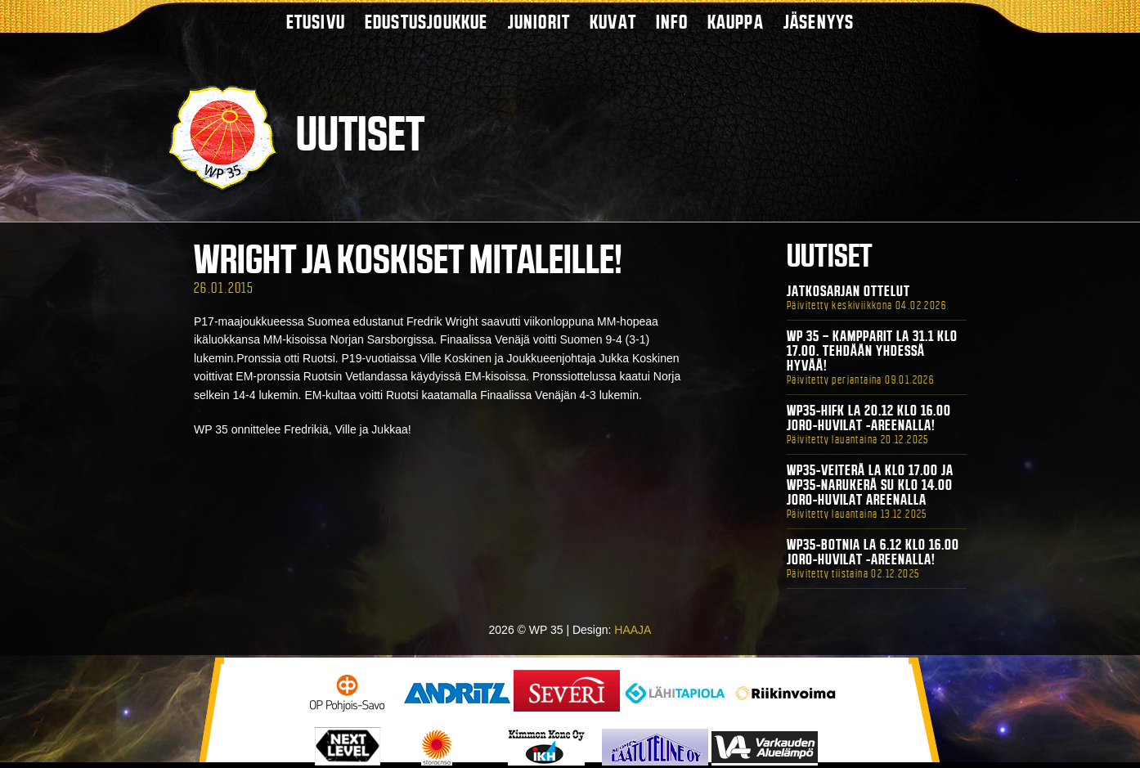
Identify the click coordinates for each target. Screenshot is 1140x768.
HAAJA (632, 629)
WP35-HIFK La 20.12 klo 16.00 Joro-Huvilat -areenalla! (869, 418)
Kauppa (735, 22)
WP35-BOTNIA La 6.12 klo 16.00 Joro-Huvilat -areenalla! (873, 552)
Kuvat (613, 22)
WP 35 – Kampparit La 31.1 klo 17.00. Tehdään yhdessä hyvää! (872, 351)
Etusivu (315, 22)
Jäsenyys (819, 22)
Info (672, 22)
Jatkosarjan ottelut (848, 291)
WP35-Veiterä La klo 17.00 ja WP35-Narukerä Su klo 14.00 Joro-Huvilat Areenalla (870, 485)
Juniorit (539, 22)
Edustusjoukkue (426, 22)
